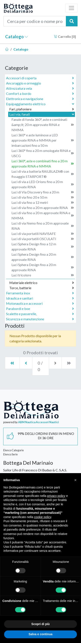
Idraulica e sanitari (40, 298)
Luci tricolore (42, 275)
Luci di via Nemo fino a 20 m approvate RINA (42, 225)
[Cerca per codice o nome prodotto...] (34, 21)
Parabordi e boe (40, 308)
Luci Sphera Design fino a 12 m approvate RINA (42, 246)
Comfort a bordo (40, 93)
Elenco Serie (10, 454)
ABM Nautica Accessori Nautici (38, 422)
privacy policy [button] (56, 496)
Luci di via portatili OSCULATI (42, 238)
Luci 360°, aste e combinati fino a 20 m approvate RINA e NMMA (42, 163)
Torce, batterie (41, 287)
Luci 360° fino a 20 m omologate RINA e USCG (42, 153)
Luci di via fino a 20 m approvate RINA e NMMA (42, 215)
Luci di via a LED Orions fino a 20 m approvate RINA (42, 184)
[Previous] (25, 363)
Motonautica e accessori (40, 303)
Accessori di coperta (40, 78)
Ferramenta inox (40, 293)
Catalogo (16, 36)
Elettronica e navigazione (40, 98)
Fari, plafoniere (41, 109)
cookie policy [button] (42, 517)
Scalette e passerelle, (40, 313)
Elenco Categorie (13, 450)
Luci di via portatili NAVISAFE (42, 233)
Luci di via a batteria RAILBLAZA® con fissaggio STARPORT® (42, 174)
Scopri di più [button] (40, 624)
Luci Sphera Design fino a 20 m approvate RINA (42, 257)
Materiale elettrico (41, 282)
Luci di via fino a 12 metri (42, 202)
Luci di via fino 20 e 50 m (42, 197)
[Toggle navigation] (71, 8)
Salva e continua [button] (40, 634)
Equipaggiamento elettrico (40, 104)
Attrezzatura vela (40, 88)
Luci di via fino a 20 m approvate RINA (42, 207)
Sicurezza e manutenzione (40, 319)
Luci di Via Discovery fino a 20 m (42, 192)
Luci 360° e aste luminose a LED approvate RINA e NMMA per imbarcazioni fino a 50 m (42, 140)
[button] (75, 480)
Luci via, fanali (42, 114)
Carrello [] (65, 36)
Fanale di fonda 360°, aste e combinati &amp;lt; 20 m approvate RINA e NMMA (42, 124)
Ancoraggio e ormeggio (40, 83)
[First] (12, 363)
